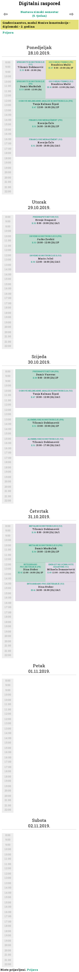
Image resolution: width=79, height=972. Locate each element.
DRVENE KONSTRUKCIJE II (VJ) (46, 255)
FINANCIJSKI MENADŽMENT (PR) (46, 120)
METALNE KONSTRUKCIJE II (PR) (46, 545)
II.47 (34, 107)
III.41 (49, 87)
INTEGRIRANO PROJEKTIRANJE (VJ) (45, 583)
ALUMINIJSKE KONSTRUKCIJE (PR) (45, 419)
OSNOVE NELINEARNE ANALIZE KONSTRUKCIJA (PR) (46, 101)
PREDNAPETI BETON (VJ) (46, 217)
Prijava (8, 32)
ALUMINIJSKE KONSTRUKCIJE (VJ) (46, 439)
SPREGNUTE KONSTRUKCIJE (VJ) (30, 63)
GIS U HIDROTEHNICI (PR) (61, 62)
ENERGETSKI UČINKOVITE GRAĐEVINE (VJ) (61, 565)
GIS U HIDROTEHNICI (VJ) (61, 81)
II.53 (22, 70)
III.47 (50, 68)
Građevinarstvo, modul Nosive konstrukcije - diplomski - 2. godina (36, 24)
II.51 (34, 126)
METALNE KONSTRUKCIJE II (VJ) (45, 526)
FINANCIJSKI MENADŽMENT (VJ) (45, 139)
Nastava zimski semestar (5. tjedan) (39, 14)
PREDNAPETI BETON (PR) (46, 371)
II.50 (33, 262)
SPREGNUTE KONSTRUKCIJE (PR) (30, 82)
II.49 (35, 377)
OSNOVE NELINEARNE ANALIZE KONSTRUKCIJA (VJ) (46, 390)
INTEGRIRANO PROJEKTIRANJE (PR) (30, 565)
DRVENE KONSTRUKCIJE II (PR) (45, 236)
